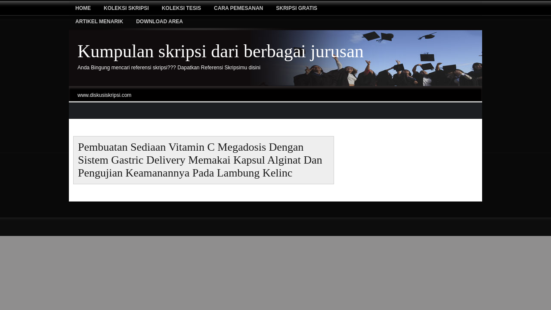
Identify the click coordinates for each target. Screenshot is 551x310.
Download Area (159, 22)
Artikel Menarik (99, 22)
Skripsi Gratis (296, 8)
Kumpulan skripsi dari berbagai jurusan (220, 51)
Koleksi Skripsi (126, 8)
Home (83, 8)
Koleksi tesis (181, 8)
